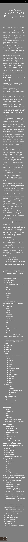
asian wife (5, 133)
